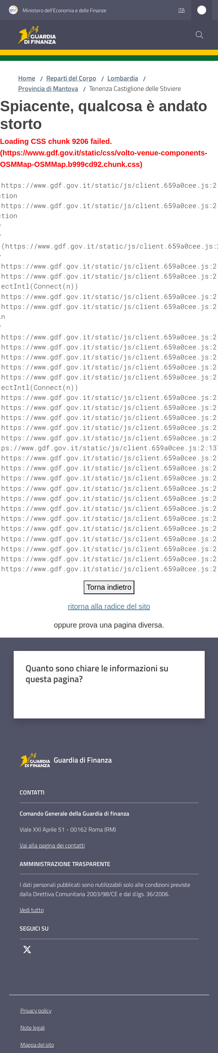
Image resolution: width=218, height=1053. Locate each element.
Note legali (32, 1027)
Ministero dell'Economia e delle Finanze (64, 10)
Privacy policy (35, 1010)
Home (26, 78)
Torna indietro (109, 587)
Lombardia (122, 78)
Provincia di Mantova (48, 88)
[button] (199, 35)
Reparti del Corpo (71, 78)
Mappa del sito (37, 1044)
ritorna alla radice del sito (109, 606)
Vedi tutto (32, 909)
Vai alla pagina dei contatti (52, 845)
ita (181, 10)
